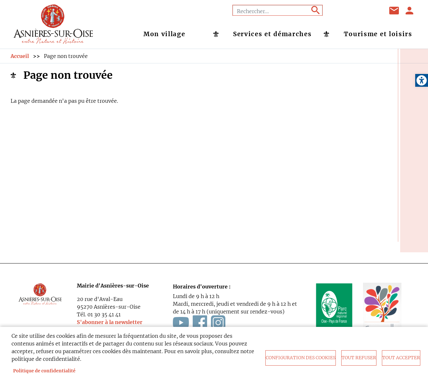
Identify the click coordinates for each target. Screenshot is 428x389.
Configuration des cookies (300, 358)
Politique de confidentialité (44, 371)
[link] (421, 80)
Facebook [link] (340, 10)
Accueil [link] (20, 56)
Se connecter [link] (410, 10)
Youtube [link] (356, 10)
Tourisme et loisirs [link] (378, 34)
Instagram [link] (372, 10)
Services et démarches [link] (272, 34)
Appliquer (315, 10)
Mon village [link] (164, 34)
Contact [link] (394, 10)
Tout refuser (359, 358)
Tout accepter (401, 358)
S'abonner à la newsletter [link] (109, 322)
